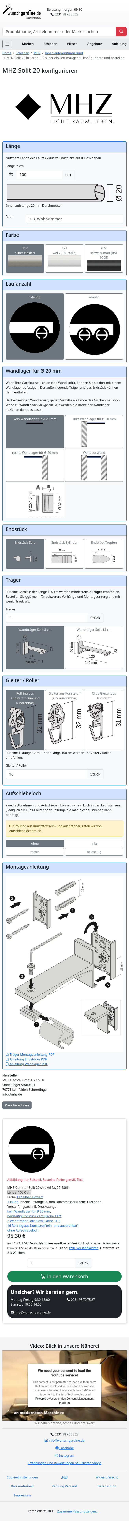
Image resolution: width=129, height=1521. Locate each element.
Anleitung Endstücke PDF (26, 1059)
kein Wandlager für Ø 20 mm (35, 432)
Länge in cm (15, 166)
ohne (35, 843)
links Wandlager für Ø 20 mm (94, 432)
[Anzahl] (51, 1263)
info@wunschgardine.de (32, 1312)
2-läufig (94, 326)
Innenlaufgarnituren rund (64, 53)
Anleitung (119, 44)
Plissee (72, 44)
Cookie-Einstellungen (22, 1477)
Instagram (64, 1455)
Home (6, 53)
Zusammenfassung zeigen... (77, 1511)
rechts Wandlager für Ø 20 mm (35, 465)
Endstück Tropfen (104, 553)
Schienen (50, 44)
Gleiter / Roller (16, 765)
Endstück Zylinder (64, 553)
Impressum (22, 1495)
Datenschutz (106, 1486)
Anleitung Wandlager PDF (27, 1064)
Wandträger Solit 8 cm (35, 647)
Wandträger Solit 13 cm (94, 647)
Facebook (64, 1448)
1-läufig (35, 326)
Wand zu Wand (94, 465)
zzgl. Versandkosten (83, 1248)
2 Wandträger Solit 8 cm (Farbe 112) (33, 1221)
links (94, 843)
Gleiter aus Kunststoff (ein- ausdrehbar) (64, 717)
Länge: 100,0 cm (19, 1192)
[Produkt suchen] (121, 31)
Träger (10, 609)
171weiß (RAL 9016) (64, 256)
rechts (34, 852)
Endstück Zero (25, 553)
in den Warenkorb (64, 1276)
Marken (28, 44)
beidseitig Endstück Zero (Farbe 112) (34, 1216)
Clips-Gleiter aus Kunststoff (104, 716)
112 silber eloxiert (30, 1197)
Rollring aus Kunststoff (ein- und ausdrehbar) (25, 720)
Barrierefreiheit (22, 1486)
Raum (10, 216)
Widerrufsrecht (107, 1477)
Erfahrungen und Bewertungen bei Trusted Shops (64, 1463)
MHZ (37, 53)
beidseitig (94, 852)
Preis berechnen (17, 1105)
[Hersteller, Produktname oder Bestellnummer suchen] (59, 31)
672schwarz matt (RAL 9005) (104, 258)
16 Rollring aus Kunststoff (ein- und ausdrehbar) (42, 1225)
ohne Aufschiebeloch (22, 1230)
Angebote (94, 44)
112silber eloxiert (25, 256)
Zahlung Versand (64, 1486)
